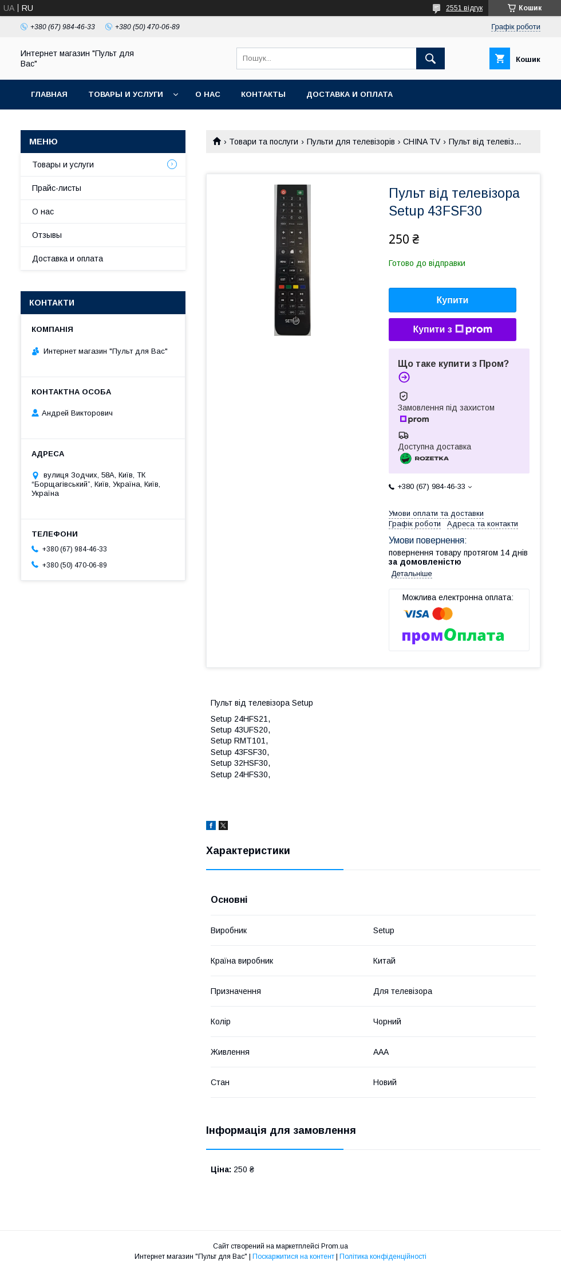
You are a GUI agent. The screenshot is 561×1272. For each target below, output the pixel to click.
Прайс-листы (56, 188)
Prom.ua (334, 1246)
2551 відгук (464, 8)
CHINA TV (421, 141)
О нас (207, 94)
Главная (49, 94)
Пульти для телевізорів (351, 141)
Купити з (452, 329)
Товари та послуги (263, 141)
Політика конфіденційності (382, 1257)
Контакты (263, 94)
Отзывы (47, 235)
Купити (453, 300)
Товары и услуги (125, 94)
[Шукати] (430, 58)
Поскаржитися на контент (293, 1257)
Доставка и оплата (349, 94)
